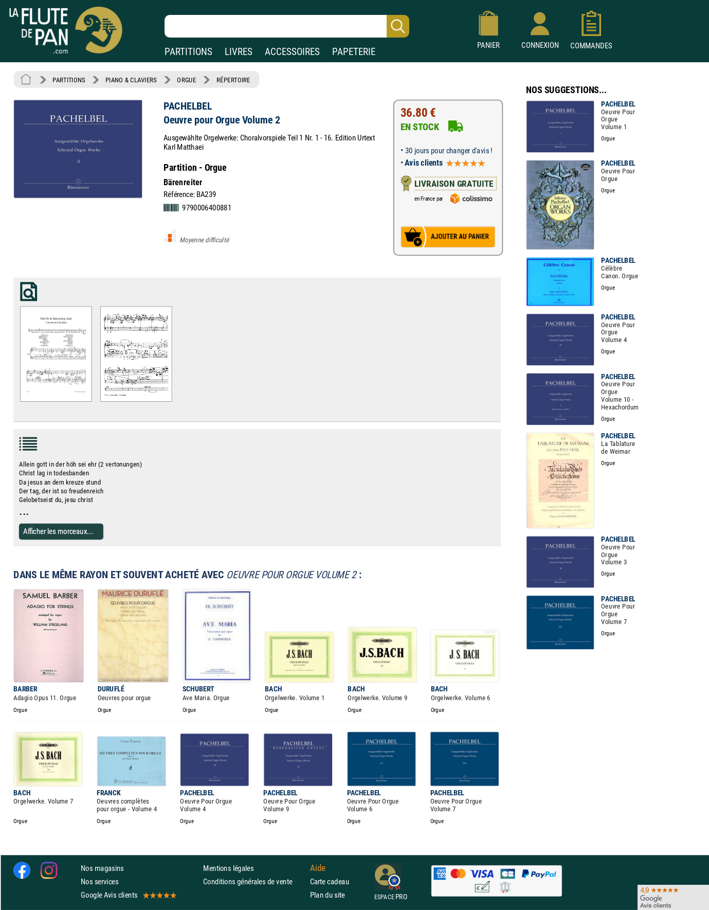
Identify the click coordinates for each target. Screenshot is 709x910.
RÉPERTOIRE (233, 80)
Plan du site (327, 894)
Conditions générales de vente (254, 881)
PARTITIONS (188, 52)
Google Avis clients (128, 894)
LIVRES (238, 52)
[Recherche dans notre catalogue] (287, 26)
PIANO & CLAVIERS (131, 80)
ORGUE (186, 80)
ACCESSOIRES (292, 52)
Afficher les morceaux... (58, 531)
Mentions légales (228, 868)
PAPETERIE (353, 52)
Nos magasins (102, 868)
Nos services (99, 881)
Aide (317, 868)
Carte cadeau (329, 881)
